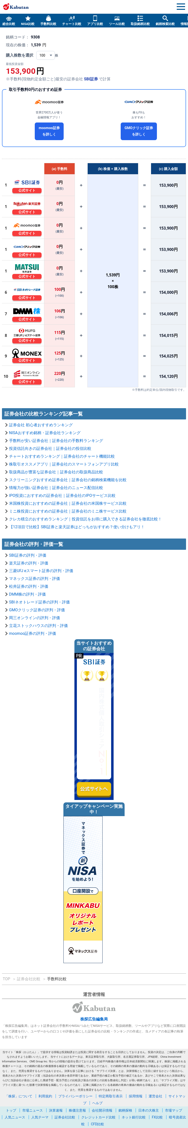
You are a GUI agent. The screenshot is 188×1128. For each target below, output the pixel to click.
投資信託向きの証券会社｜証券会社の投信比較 (50, 448)
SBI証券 (91, 79)
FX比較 (157, 1117)
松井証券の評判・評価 (28, 586)
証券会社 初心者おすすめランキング (41, 425)
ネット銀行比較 (134, 1117)
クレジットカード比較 (98, 1117)
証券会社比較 (65, 1117)
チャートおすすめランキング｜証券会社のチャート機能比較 (62, 456)
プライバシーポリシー (75, 1096)
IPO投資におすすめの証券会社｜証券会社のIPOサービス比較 (62, 495)
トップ (11, 1110)
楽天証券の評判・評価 (28, 563)
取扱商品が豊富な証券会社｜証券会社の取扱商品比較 (56, 472)
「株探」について (18, 1096)
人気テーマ (39, 1117)
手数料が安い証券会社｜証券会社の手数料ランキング (56, 440)
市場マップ (173, 1110)
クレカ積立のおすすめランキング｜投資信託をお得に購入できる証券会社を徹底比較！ (85, 519)
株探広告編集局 (94, 1019)
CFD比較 (97, 1124)
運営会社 (155, 1096)
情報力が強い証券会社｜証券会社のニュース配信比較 (56, 487)
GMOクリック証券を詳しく (139, 131)
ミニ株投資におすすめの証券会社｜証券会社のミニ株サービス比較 (68, 511)
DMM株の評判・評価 (27, 594)
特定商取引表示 (111, 1096)
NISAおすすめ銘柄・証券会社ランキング (45, 432)
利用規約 (45, 1096)
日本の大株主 (148, 1110)
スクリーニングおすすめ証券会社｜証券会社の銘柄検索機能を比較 (68, 480)
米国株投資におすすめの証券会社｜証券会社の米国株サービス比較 (68, 503)
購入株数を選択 (19, 55)
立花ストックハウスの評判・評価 (38, 625)
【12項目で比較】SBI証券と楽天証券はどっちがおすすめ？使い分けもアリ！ (77, 527)
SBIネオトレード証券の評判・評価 (39, 602)
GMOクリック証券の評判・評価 (37, 610)
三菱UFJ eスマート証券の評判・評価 (41, 570)
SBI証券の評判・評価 (27, 555)
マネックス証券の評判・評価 (34, 578)
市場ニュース (32, 1110)
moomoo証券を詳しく (49, 131)
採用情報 (135, 1096)
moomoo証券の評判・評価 (32, 633)
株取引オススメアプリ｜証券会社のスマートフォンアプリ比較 (64, 464)
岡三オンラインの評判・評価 (34, 617)
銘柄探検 (125, 1110)
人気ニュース (15, 1117)
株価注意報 (77, 1110)
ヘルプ (97, 1103)
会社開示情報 (102, 1110)
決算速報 (56, 1110)
